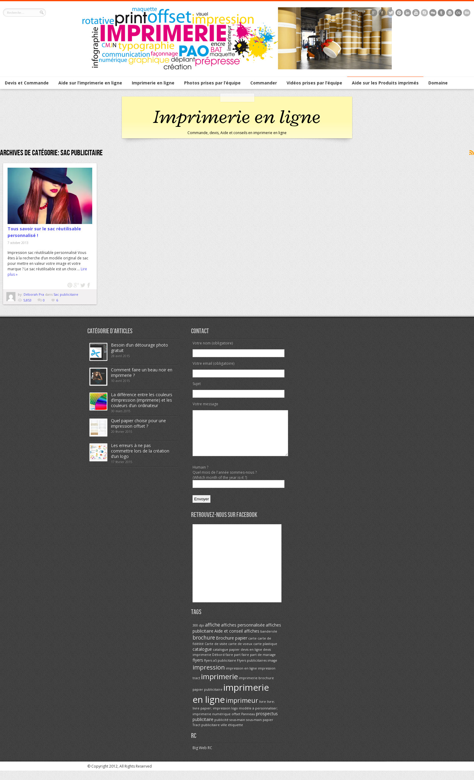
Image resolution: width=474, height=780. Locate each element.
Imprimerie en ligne (153, 83)
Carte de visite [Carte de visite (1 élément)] (216, 653)
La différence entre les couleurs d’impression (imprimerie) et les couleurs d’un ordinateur (141, 400)
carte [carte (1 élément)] (252, 647)
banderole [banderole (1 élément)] (268, 640)
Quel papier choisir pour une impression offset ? (138, 423)
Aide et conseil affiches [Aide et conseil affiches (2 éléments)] (236, 640)
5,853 (27, 300)
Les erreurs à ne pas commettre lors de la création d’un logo (140, 451)
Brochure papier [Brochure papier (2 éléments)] (231, 647)
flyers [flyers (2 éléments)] (198, 669)
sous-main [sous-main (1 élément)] (237, 729)
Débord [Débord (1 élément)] (218, 664)
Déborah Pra (34, 294)
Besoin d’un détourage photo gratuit (139, 347)
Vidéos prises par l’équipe (314, 83)
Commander (263, 83)
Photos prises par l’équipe (212, 83)
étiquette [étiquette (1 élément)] (235, 734)
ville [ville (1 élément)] (224, 734)
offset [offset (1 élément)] (236, 723)
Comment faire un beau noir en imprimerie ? (141, 372)
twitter (83, 285)
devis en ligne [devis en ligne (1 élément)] (251, 659)
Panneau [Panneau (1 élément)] (248, 723)
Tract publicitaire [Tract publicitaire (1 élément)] (206, 734)
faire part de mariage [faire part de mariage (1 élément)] (259, 664)
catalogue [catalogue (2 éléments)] (202, 658)
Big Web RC (202, 756)
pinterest (70, 285)
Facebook (89, 285)
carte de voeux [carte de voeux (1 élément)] (240, 653)
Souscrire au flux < (471, 153)
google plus (76, 285)
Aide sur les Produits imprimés (385, 83)
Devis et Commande (27, 83)
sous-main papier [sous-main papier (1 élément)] (259, 729)
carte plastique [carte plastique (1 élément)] (265, 653)
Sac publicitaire (66, 294)
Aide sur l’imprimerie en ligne (90, 83)
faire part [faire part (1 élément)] (233, 664)
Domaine (438, 83)
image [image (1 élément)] (272, 669)
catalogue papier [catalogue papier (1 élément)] (226, 659)
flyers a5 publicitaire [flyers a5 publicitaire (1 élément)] (220, 669)
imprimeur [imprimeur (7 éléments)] (242, 709)
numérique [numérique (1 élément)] (221, 723)
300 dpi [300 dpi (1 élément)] (198, 634)
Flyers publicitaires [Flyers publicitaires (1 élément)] (252, 669)
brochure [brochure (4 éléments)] (204, 646)
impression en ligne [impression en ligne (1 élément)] (241, 677)
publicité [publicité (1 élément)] (221, 729)
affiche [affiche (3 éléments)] (212, 633)
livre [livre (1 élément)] (262, 711)
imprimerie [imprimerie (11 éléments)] (219, 685)
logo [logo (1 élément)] (234, 717)
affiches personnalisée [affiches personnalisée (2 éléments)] (243, 634)
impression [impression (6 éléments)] (209, 676)
